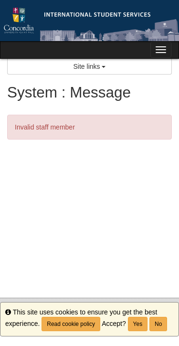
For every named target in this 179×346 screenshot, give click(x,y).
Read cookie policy (71, 324)
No (158, 324)
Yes (138, 324)
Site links (90, 66)
